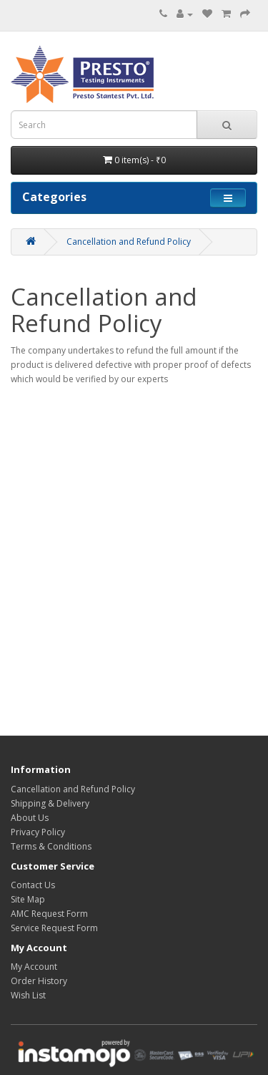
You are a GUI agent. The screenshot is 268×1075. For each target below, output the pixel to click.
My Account (34, 966)
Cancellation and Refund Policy (128, 241)
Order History (39, 981)
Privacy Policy (38, 832)
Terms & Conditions (51, 846)
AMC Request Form (49, 914)
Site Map (28, 899)
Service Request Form (54, 928)
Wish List (28, 995)
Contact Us (33, 885)
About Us (30, 818)
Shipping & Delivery (50, 803)
